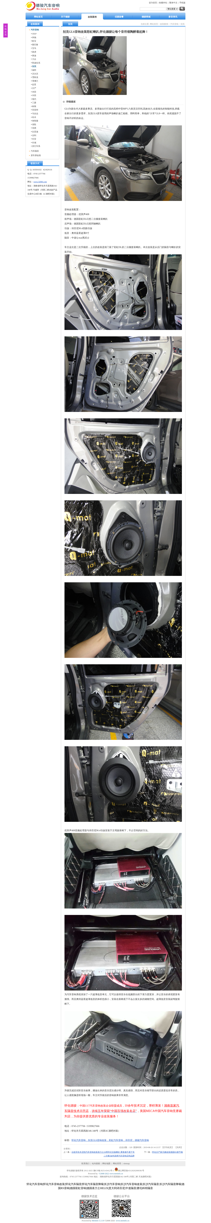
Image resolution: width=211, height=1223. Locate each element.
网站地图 (106, 1163)
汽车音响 (174, 24)
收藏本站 (163, 3)
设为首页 (153, 3)
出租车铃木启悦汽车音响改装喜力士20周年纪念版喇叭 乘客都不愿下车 (103, 1152)
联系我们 (85, 1163)
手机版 (182, 3)
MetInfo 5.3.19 (98, 1220)
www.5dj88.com (40, 182)
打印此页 (168, 1147)
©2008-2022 (104, 1173)
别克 (183, 24)
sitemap (126, 1163)
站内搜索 (96, 1163)
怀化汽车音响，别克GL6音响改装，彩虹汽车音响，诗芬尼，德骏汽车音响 (110, 1140)
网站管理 (117, 1163)
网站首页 (154, 24)
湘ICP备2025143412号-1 (103, 1170)
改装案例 (164, 24)
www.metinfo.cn (116, 1173)
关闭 (179, 1147)
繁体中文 (173, 3)
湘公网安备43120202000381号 (131, 1170)
